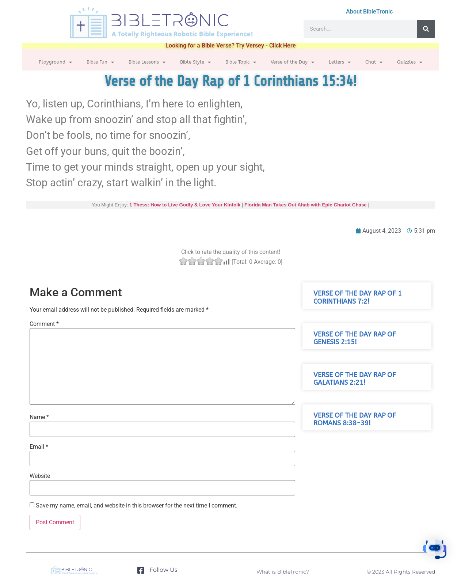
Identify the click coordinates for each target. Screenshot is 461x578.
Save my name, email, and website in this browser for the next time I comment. (136, 506)
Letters (340, 62)
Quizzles (409, 62)
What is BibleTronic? (282, 572)
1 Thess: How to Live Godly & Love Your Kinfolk (184, 205)
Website (40, 476)
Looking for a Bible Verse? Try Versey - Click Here (230, 45)
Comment (44, 324)
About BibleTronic (369, 11)
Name (39, 417)
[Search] (426, 29)
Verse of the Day (292, 62)
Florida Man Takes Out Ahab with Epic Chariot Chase (305, 205)
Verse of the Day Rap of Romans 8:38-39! (354, 419)
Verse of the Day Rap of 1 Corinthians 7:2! (357, 297)
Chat (373, 62)
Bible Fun (100, 62)
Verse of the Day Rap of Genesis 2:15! (354, 338)
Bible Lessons (147, 62)
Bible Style (195, 62)
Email (39, 447)
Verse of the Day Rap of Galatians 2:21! (354, 379)
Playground (55, 62)
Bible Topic (240, 62)
